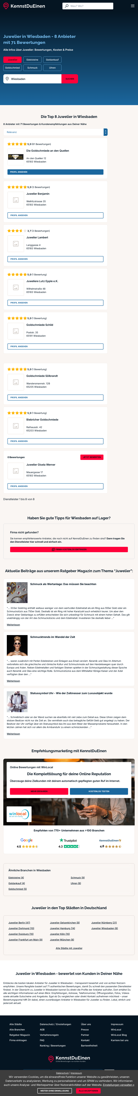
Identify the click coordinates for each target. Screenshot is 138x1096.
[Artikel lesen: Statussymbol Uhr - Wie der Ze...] (17, 701)
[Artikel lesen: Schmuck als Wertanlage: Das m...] (17, 592)
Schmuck (78, 877)
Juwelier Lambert (37, 237)
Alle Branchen (17, 1029)
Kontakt (85, 1040)
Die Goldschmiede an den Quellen (47, 150)
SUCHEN (70, 79)
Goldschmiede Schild (39, 324)
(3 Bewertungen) (41, 187)
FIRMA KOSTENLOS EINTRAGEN (69, 549)
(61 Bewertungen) (41, 144)
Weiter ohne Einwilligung (54, 1090)
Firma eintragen (18, 1040)
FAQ (42, 1040)
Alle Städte (15, 1024)
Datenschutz (47, 1024)
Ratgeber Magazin (19, 1034)
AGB (42, 1029)
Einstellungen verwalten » (118, 1084)
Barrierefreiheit (89, 1045)
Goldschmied (17, 888)
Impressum (117, 1024)
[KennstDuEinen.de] (24, 6)
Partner (85, 1034)
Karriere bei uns (120, 1040)
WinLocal (116, 1029)
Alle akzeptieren (88, 1090)
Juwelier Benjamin (37, 193)
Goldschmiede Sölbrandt (42, 376)
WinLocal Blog (119, 1034)
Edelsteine (16, 877)
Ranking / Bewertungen (53, 1045)
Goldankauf (16, 883)
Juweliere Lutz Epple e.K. (42, 281)
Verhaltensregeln (49, 1034)
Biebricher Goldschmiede (42, 419)
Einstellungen (63, 1024)
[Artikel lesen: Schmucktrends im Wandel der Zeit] (17, 645)
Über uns (86, 1024)
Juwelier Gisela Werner (40, 464)
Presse (85, 1029)
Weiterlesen (13, 624)
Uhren (76, 883)
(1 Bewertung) (39, 274)
